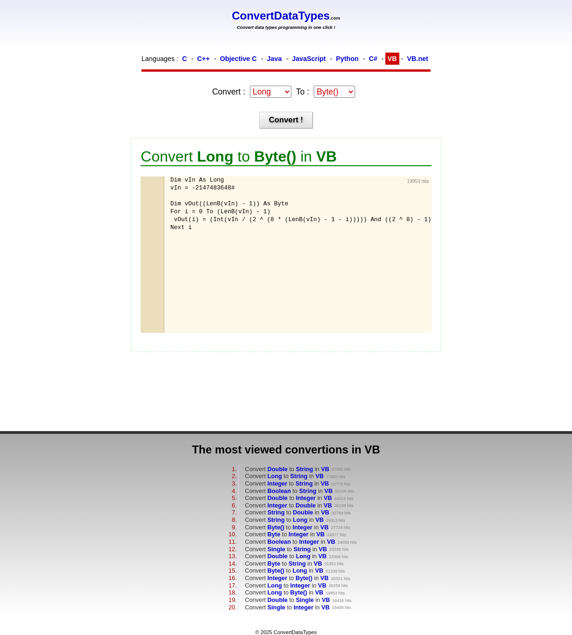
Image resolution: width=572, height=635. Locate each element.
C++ (203, 58)
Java (274, 58)
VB (392, 58)
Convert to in (287, 469)
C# (373, 58)
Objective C (238, 58)
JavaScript (309, 58)
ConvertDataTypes (281, 15)
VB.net (417, 58)
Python (347, 58)
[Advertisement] (216, 282)
